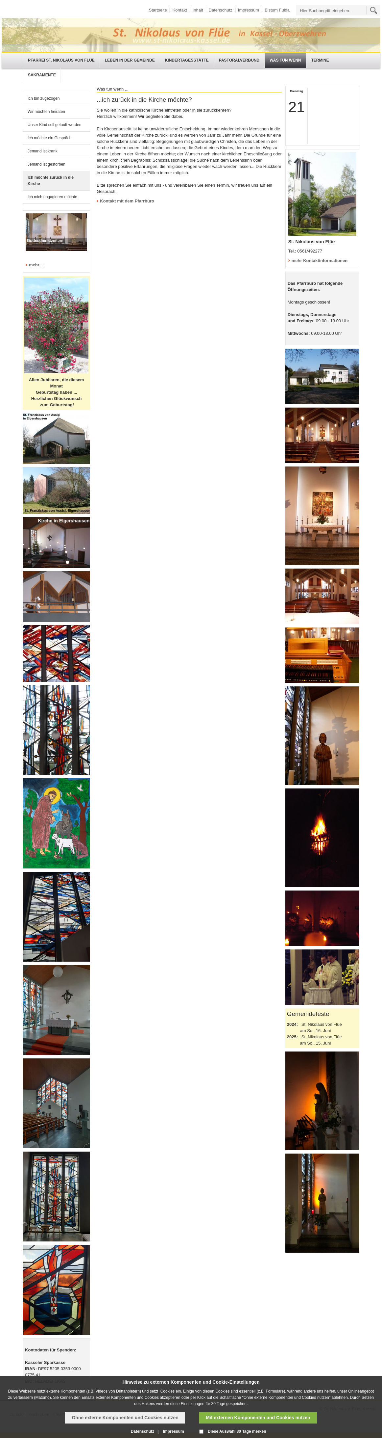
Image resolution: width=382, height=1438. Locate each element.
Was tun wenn (285, 60)
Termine (320, 60)
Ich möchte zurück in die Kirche (51, 180)
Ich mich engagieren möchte (52, 197)
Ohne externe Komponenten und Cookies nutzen (125, 1417)
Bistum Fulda (277, 10)
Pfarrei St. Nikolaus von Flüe (61, 60)
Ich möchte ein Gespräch (49, 138)
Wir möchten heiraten (46, 111)
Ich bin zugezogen (44, 98)
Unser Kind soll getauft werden (54, 124)
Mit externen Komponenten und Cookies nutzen (258, 1417)
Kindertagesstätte (187, 60)
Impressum (248, 10)
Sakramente (42, 75)
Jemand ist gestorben (46, 164)
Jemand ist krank (43, 151)
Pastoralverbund (239, 60)
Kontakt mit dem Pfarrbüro (127, 201)
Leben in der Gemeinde (130, 60)
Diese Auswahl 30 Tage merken (237, 1431)
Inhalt (198, 10)
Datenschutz (220, 10)
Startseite (158, 10)
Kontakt (180, 10)
